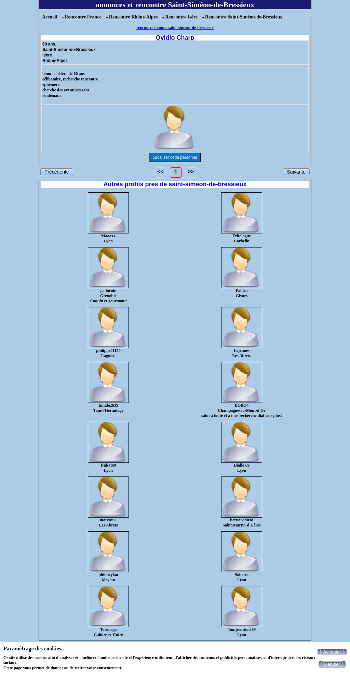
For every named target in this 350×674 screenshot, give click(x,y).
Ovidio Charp (175, 37)
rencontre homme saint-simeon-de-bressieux (175, 27)
